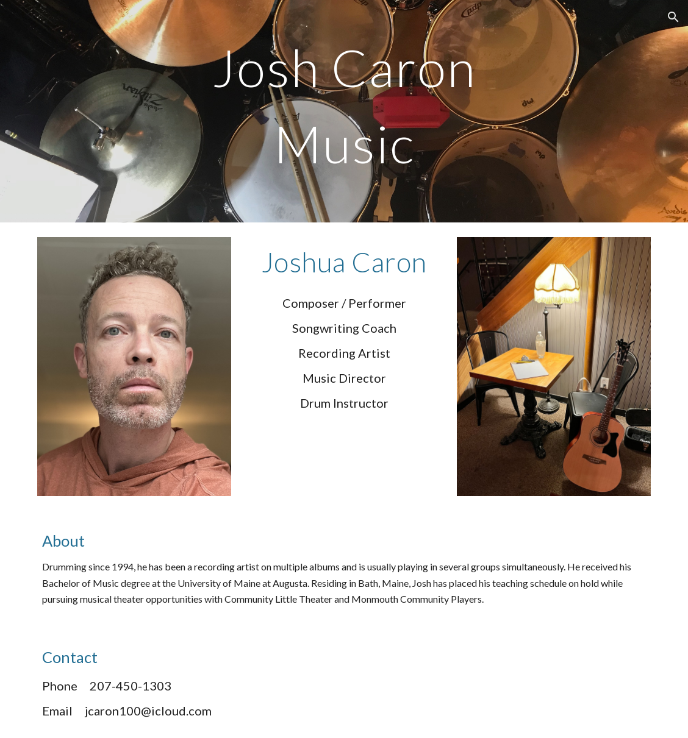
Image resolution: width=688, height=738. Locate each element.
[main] (344, 111)
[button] (673, 17)
